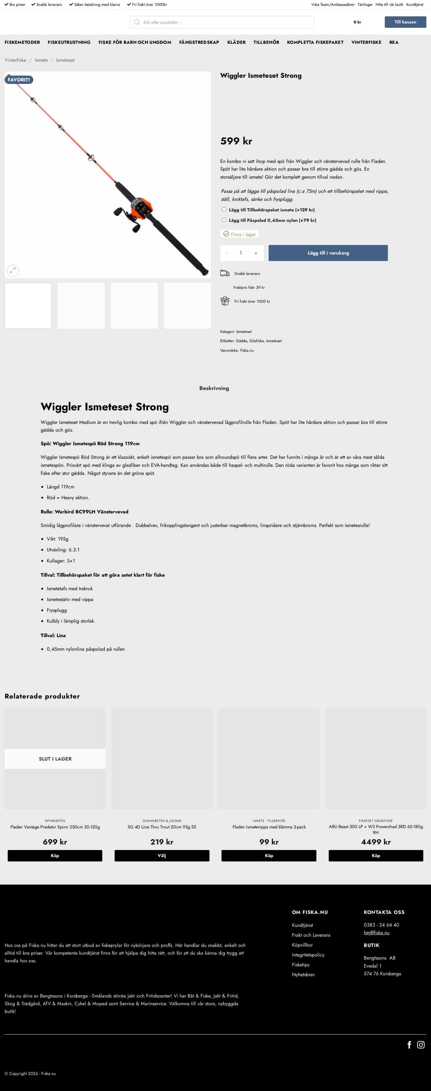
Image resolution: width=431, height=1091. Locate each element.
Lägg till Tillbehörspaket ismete (272, 210)
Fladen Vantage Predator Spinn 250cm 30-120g (55, 827)
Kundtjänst (414, 4)
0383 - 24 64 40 (381, 924)
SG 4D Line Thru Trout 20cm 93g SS (162, 827)
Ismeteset (65, 60)
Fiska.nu (247, 350)
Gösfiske (257, 341)
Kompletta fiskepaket (315, 42)
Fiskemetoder (22, 42)
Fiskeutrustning (69, 42)
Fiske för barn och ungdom (135, 42)
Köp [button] (269, 855)
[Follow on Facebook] (409, 1045)
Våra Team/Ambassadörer (333, 4)
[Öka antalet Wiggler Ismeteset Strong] (256, 253)
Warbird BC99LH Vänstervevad (91, 511)
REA (394, 42)
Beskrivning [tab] (214, 388)
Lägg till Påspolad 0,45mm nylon (272, 220)
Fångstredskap (199, 42)
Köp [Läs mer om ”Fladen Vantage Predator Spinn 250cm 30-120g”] (55, 855)
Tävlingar (365, 4)
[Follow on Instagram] (421, 1045)
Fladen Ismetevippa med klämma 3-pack (269, 827)
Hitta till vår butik (389, 4)
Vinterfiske (366, 42)
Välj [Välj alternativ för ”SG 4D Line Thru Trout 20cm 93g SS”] (162, 855)
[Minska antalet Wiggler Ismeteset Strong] (227, 253)
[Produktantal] (241, 253)
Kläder (236, 42)
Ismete (41, 60)
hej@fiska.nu (376, 932)
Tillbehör (266, 42)
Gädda (241, 341)
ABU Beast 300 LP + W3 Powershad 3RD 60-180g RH (376, 829)
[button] (364, 22)
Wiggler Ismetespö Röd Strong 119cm (96, 443)
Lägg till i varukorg (328, 252)
